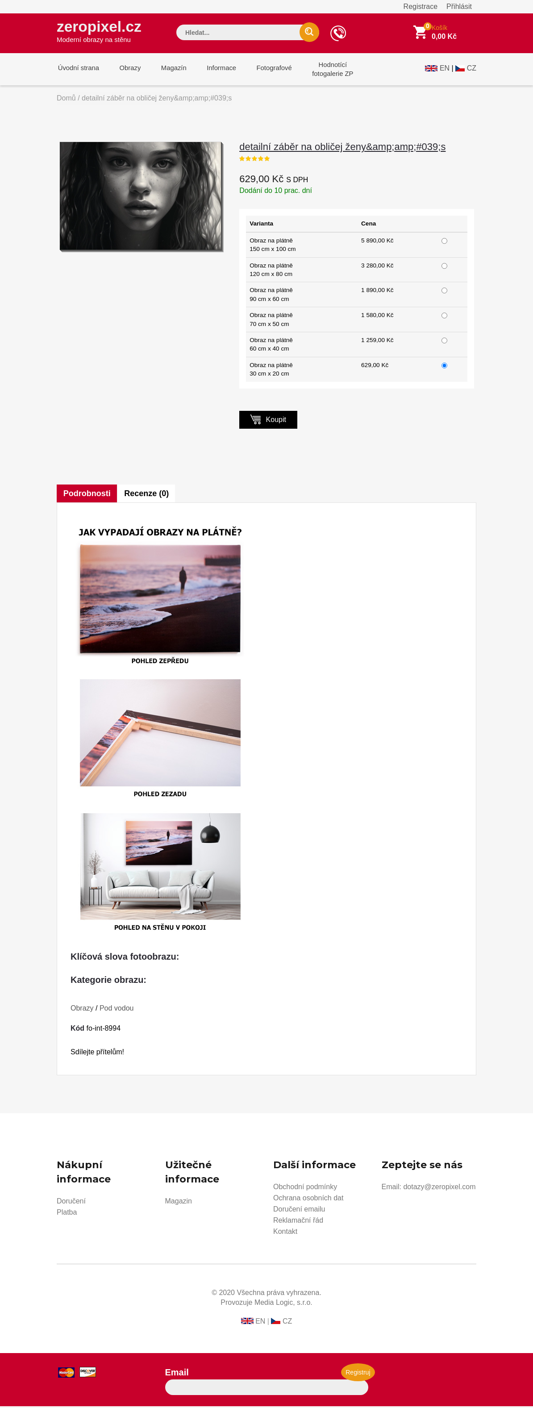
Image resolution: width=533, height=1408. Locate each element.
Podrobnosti (87, 495)
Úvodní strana (77, 71)
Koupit (268, 421)
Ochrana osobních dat (308, 1199)
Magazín (169, 71)
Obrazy (126, 71)
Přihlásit (459, 6)
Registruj (358, 1374)
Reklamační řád (298, 1222)
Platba (67, 1214)
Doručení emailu (299, 1211)
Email (177, 1374)
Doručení (71, 1203)
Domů (66, 100)
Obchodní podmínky (305, 1188)
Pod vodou (117, 1010)
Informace (214, 71)
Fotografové (265, 71)
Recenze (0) (147, 495)
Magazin (178, 1203)
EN (445, 70)
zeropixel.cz (101, 32)
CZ (471, 70)
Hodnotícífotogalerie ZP (321, 71)
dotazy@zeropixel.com (439, 1188)
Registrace (420, 6)
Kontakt (285, 1233)
